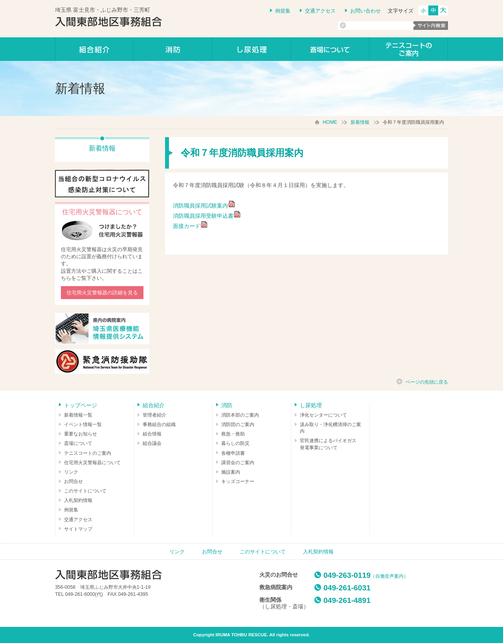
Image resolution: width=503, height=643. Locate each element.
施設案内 (230, 472)
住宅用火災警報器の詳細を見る (102, 293)
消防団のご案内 (237, 424)
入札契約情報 (78, 500)
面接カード (186, 226)
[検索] (375, 25)
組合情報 (152, 434)
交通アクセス (320, 11)
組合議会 (152, 443)
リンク (71, 472)
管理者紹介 (154, 415)
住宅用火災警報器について (92, 462)
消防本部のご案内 (240, 415)
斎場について (78, 443)
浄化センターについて (323, 415)
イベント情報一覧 (83, 424)
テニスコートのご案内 (408, 49)
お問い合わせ (365, 11)
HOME (330, 122)
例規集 (282, 11)
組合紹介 (94, 49)
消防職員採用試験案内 (204, 205)
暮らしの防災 (235, 443)
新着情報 (360, 122)
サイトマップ (78, 529)
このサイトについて (85, 491)
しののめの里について (330, 49)
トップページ (80, 405)
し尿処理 (251, 49)
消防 (173, 49)
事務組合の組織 (159, 424)
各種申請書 (233, 453)
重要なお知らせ (80, 434)
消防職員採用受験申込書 (206, 216)
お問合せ (73, 481)
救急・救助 (233, 434)
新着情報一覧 (78, 415)
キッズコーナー (237, 481)
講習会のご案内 (237, 462)
